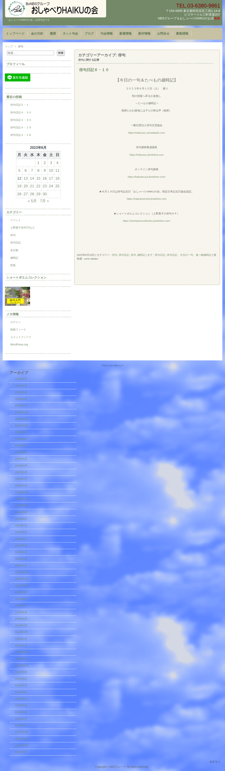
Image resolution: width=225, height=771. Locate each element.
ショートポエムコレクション (26, 277)
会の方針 (37, 33)
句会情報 (106, 33)
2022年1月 (21, 725)
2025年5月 (21, 458)
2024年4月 (21, 545)
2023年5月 (21, 619)
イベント (15, 220)
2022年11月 (22, 658)
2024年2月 (21, 558)
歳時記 (14, 257)
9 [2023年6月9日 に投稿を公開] (45, 170)
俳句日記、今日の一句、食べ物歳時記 (189, 255)
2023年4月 (21, 625)
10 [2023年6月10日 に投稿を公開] (51, 170)
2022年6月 (21, 692)
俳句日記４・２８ (20, 134)
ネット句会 (70, 33)
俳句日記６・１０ (94, 70)
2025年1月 (21, 485)
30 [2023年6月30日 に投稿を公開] (45, 194)
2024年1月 (21, 565)
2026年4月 (21, 385)
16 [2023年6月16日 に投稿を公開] (45, 178)
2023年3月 (21, 632)
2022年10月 (22, 665)
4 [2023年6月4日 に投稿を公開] (57, 162)
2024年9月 (21, 512)
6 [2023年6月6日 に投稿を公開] (26, 170)
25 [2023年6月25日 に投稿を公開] (57, 186)
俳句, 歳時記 (138, 255)
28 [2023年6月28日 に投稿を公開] (32, 194)
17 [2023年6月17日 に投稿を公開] (51, 178)
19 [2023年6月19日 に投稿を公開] (19, 186)
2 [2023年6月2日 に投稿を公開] (45, 162)
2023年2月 (21, 639)
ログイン (15, 322)
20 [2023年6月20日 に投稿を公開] (26, 186)
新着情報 (125, 33)
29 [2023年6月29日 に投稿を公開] (38, 194)
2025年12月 (22, 412)
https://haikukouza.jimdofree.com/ (146, 176)
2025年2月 (21, 479)
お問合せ (163, 33)
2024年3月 (21, 552)
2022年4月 (21, 705)
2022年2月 (21, 719)
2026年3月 (21, 392)
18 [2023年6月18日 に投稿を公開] (57, 178)
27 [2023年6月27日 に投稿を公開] (26, 194)
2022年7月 (21, 685)
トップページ (15, 33)
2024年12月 (22, 492)
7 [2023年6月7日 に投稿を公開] (32, 170)
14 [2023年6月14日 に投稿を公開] (32, 178)
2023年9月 (21, 592)
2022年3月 (21, 712)
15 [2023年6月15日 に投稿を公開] (38, 178)
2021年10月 (22, 745)
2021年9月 (21, 752)
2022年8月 (21, 678)
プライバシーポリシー (112, 365)
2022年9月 (21, 672)
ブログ (89, 33)
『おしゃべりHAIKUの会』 (55, 8)
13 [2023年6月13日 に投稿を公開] (26, 178)
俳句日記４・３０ (20, 112)
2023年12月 (22, 572)
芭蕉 (13, 265)
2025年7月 (21, 445)
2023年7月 (21, 605)
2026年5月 (21, 379)
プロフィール (15, 64)
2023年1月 (21, 645)
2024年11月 (22, 499)
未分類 (14, 250)
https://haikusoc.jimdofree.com (146, 154)
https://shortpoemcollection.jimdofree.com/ (146, 220)
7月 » (44, 201)
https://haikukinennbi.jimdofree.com (147, 198)
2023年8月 (21, 599)
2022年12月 (22, 652)
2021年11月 (22, 739)
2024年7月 (21, 525)
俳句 (114, 255)
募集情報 (182, 33)
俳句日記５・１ (19, 104)
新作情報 (144, 33)
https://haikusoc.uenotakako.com (146, 132)
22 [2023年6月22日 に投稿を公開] (38, 186)
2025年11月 (22, 419)
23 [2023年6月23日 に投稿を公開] (45, 186)
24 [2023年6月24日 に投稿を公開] (51, 186)
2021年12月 (22, 732)
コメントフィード (20, 337)
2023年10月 (22, 585)
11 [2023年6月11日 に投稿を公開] (57, 170)
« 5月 (32, 201)
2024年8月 (21, 519)
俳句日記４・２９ (20, 127)
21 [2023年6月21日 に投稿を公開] (32, 186)
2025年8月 (21, 439)
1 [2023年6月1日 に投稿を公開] (38, 162)
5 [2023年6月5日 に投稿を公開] (19, 170)
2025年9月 (21, 432)
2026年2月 (21, 399)
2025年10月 (22, 425)
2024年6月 (21, 532)
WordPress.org (19, 344)
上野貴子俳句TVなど (22, 227)
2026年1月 (21, 405)
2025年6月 (21, 452)
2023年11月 (22, 578)
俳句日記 (124, 255)
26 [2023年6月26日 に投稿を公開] (19, 194)
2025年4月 (21, 465)
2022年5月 (21, 698)
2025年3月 (21, 472)
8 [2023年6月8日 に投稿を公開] (38, 170)
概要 (53, 33)
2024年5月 (21, 539)
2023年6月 (21, 612)
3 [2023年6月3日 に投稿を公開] (51, 162)
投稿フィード (18, 329)
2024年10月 (22, 505)
